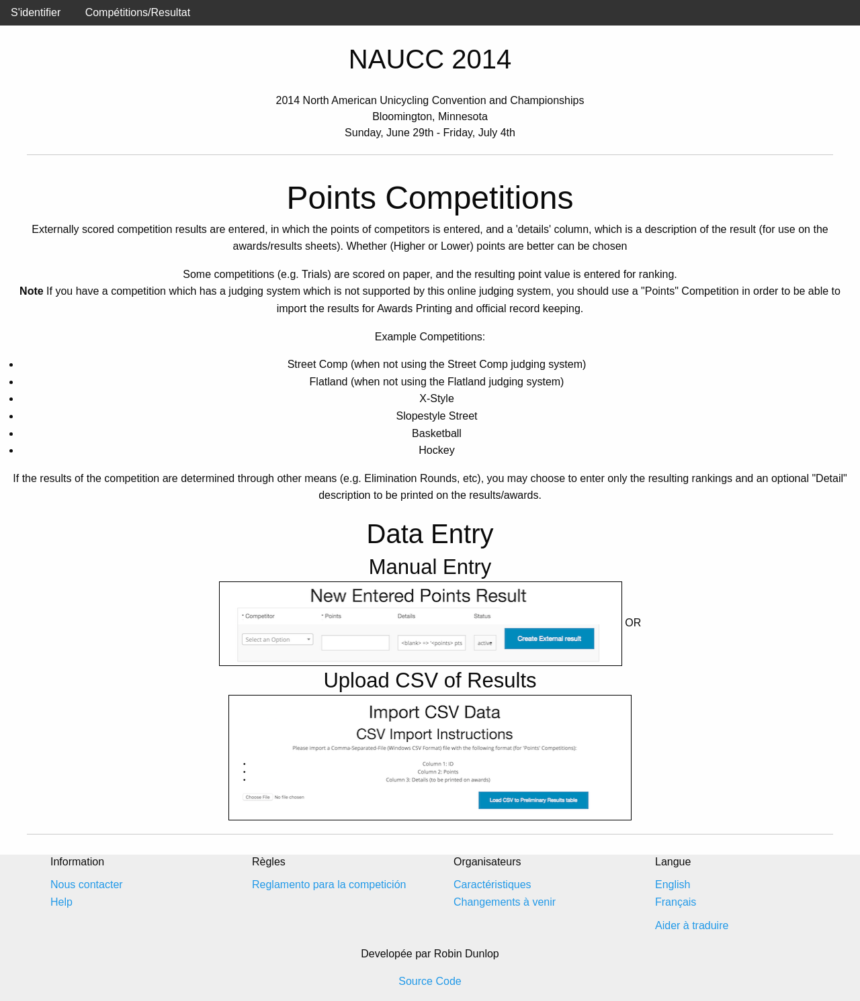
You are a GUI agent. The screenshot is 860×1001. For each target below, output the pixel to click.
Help (61, 902)
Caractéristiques (492, 884)
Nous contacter (86, 884)
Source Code (429, 981)
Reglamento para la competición (329, 884)
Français (675, 902)
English (672, 884)
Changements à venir (505, 902)
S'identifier (35, 12)
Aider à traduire (691, 925)
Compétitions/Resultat (138, 12)
